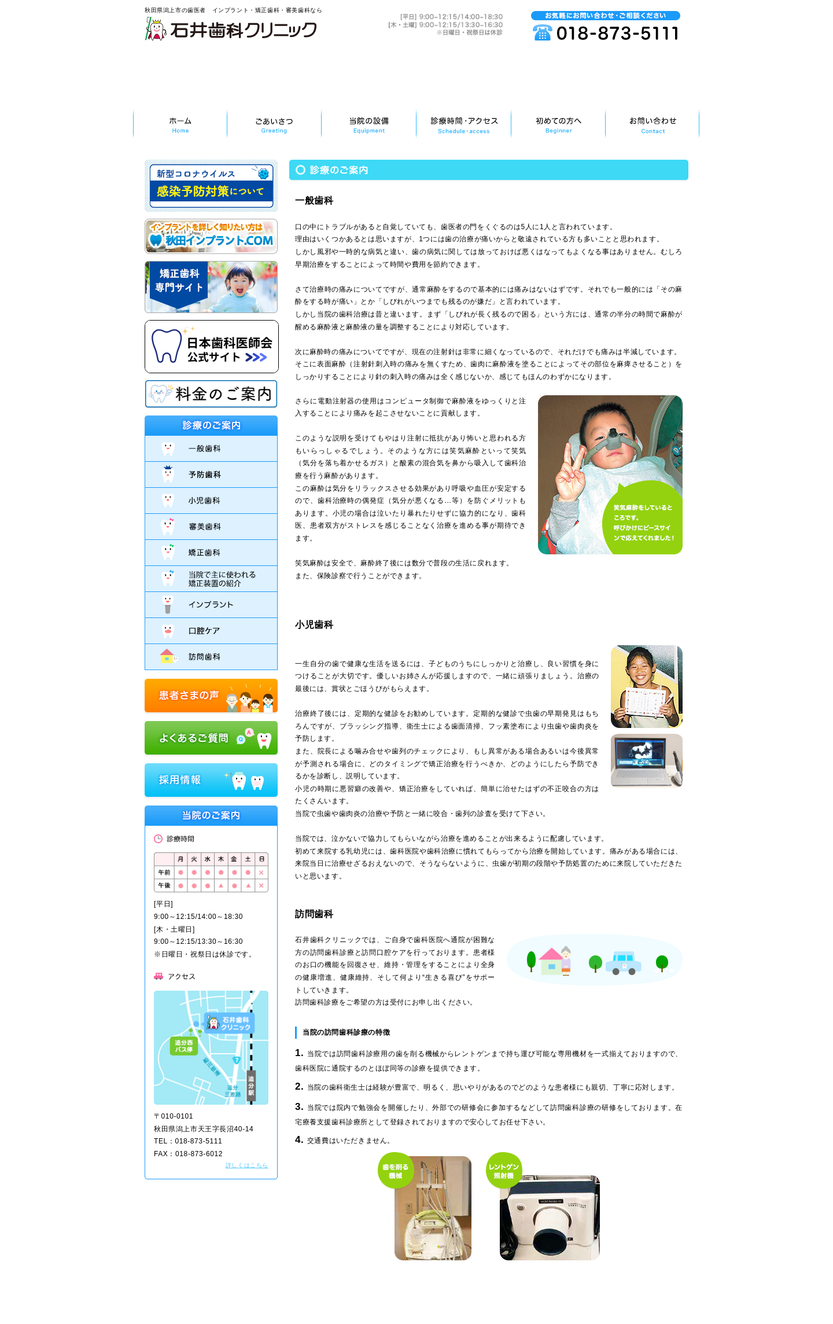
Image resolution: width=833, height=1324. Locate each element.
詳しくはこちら (247, 1165)
